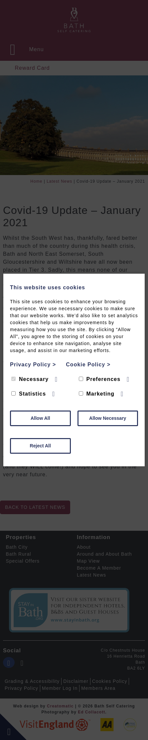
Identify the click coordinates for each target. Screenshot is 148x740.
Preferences (100, 379)
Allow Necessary (107, 418)
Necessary (30, 379)
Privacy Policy (33, 364)
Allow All (40, 418)
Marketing (97, 394)
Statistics (28, 394)
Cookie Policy (88, 364)
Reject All (40, 445)
